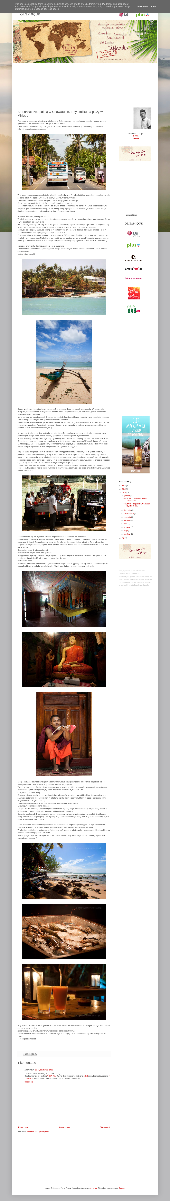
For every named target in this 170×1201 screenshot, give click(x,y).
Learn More (142, 7)
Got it (153, 7)
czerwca (127, 527)
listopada (127, 510)
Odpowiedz (29, 1082)
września (127, 517)
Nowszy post (23, 1127)
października (129, 514)
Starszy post (105, 1127)
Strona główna (64, 1127)
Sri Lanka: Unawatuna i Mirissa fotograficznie (135, 499)
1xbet (86, 1076)
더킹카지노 (51, 1076)
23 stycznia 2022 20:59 (44, 1070)
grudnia (127, 495)
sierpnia (127, 520)
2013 (124, 492)
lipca (126, 524)
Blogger (122, 1188)
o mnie (136, 136)
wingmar (93, 1188)
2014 (124, 489)
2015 (124, 486)
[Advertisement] (85, 83)
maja (126, 531)
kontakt (136, 138)
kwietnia (127, 534)
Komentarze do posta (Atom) (38, 1131)
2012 (124, 538)
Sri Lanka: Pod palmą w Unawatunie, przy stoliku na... (137, 505)
